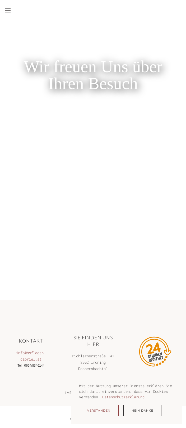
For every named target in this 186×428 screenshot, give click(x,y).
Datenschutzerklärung (123, 396)
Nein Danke (142, 410)
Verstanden (98, 410)
